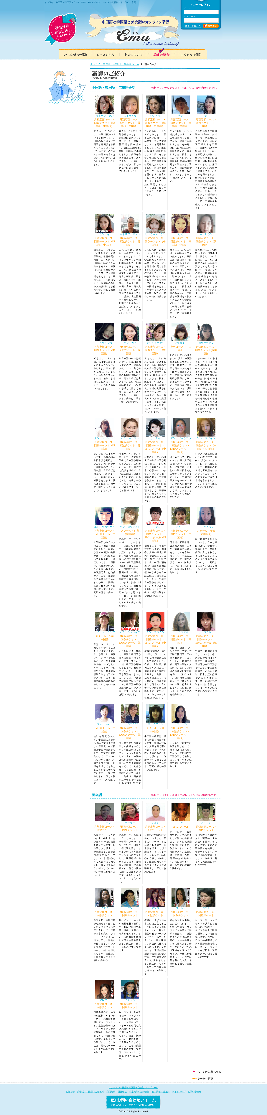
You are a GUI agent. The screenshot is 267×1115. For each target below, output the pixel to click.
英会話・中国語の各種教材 (90, 1091)
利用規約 (110, 1091)
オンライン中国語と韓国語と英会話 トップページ (133, 1087)
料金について (133, 53)
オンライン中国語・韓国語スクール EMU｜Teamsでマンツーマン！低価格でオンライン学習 (90, 2)
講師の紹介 (163, 53)
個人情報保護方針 (160, 1091)
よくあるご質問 (193, 53)
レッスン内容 (104, 53)
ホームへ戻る (206, 1078)
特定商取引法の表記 (139, 1091)
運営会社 (122, 1091)
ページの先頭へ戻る (207, 1071)
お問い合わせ (194, 1091)
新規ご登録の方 (193, 26)
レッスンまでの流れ (74, 53)
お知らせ (70, 1091)
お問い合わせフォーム (133, 1102)
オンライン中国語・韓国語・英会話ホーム (114, 64)
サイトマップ (178, 1091)
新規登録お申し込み (60, 29)
